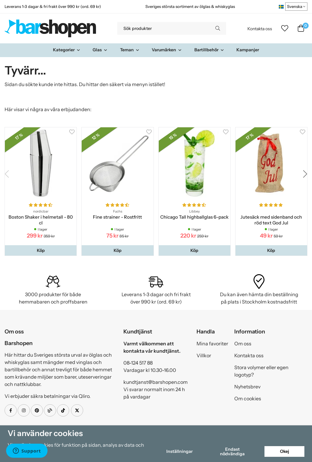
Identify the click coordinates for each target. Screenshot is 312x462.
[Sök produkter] (163, 28)
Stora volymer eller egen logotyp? (261, 371)
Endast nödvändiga (232, 451)
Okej (284, 451)
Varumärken (167, 50)
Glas (100, 50)
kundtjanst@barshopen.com (155, 382)
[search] (217, 28)
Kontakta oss (259, 28)
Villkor (204, 355)
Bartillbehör (209, 50)
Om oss (242, 343)
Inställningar (179, 451)
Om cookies (247, 398)
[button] (40, 250)
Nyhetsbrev (247, 387)
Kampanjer (247, 50)
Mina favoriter (212, 343)
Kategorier (66, 50)
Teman (130, 50)
